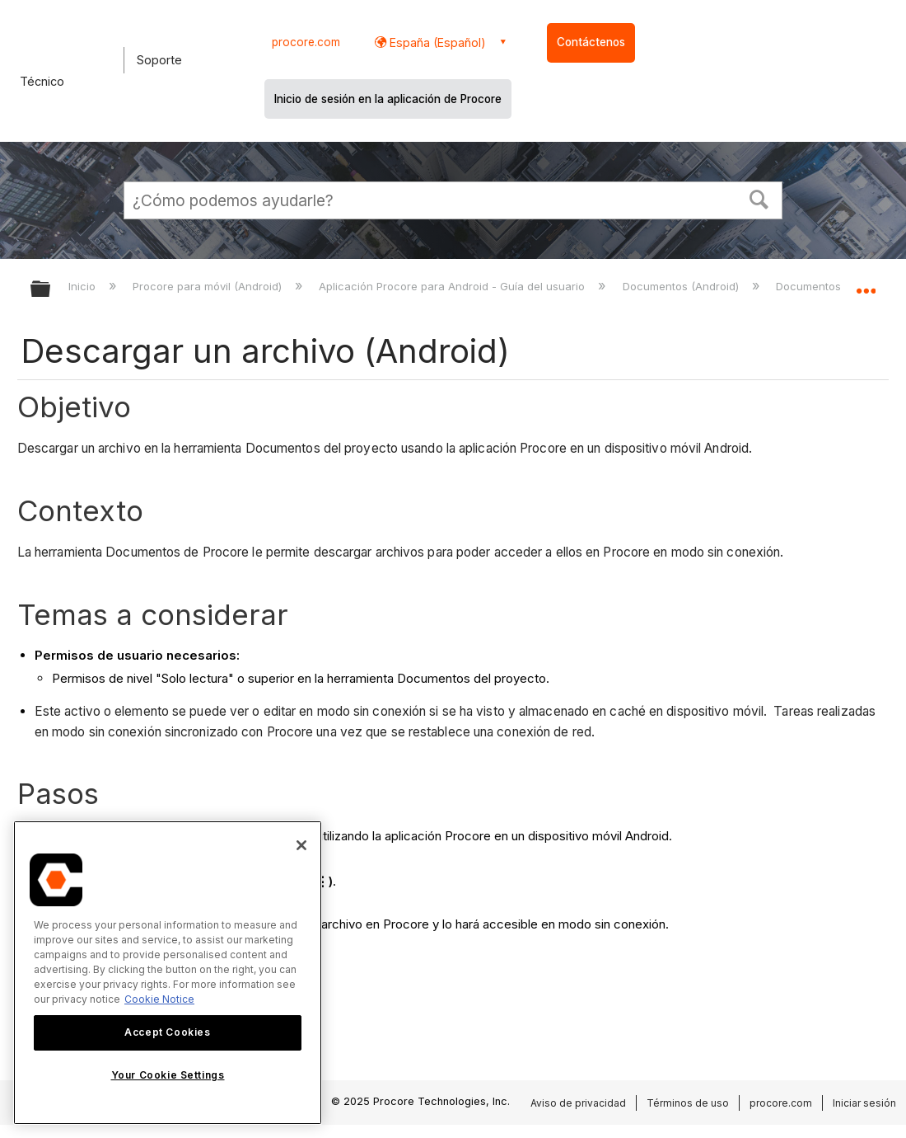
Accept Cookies (167, 1032)
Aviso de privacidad (578, 1103)
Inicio (83, 286)
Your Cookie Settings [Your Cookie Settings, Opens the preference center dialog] (168, 1075)
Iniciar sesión (864, 1103)
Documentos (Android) (682, 286)
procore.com (306, 42)
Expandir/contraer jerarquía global (51, 290)
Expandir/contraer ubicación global (866, 284)
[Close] (301, 845)
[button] (759, 198)
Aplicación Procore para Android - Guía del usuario (453, 286)
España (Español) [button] (436, 42)
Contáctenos (591, 42)
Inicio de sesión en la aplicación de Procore (388, 99)
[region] (167, 973)
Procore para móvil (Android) (209, 286)
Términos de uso (688, 1103)
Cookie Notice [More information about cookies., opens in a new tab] (159, 999)
